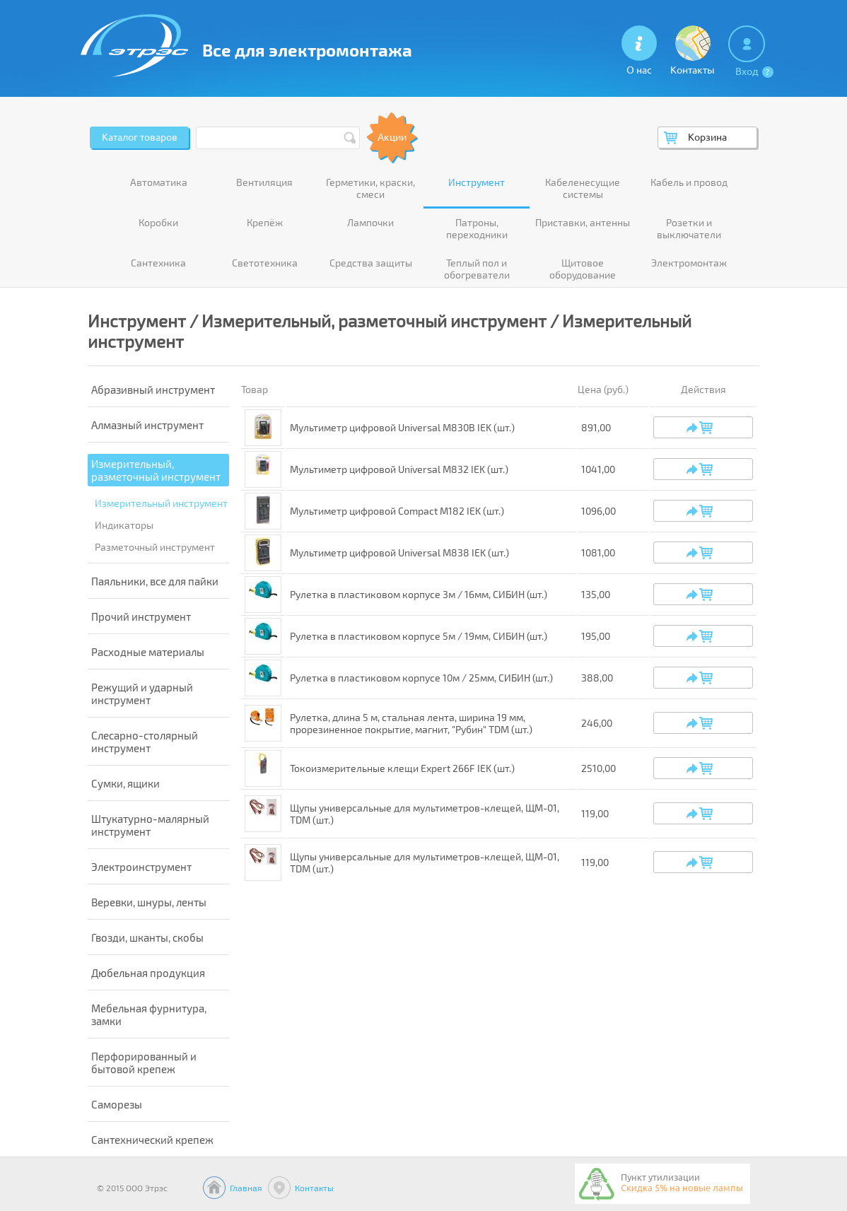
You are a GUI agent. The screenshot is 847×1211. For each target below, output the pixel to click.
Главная (246, 1188)
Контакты (314, 1188)
